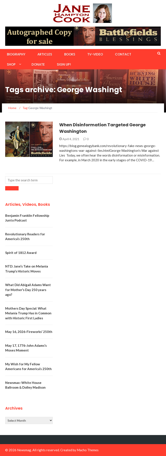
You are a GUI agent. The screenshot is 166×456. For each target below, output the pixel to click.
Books (69, 54)
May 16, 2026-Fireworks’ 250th (28, 332)
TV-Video (95, 54)
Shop (11, 64)
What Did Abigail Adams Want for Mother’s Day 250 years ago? (28, 289)
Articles (44, 54)
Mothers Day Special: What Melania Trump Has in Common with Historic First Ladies (28, 313)
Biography (16, 54)
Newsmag (24, 450)
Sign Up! (64, 64)
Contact (123, 54)
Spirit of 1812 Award (21, 253)
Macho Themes (88, 450)
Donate (38, 64)
